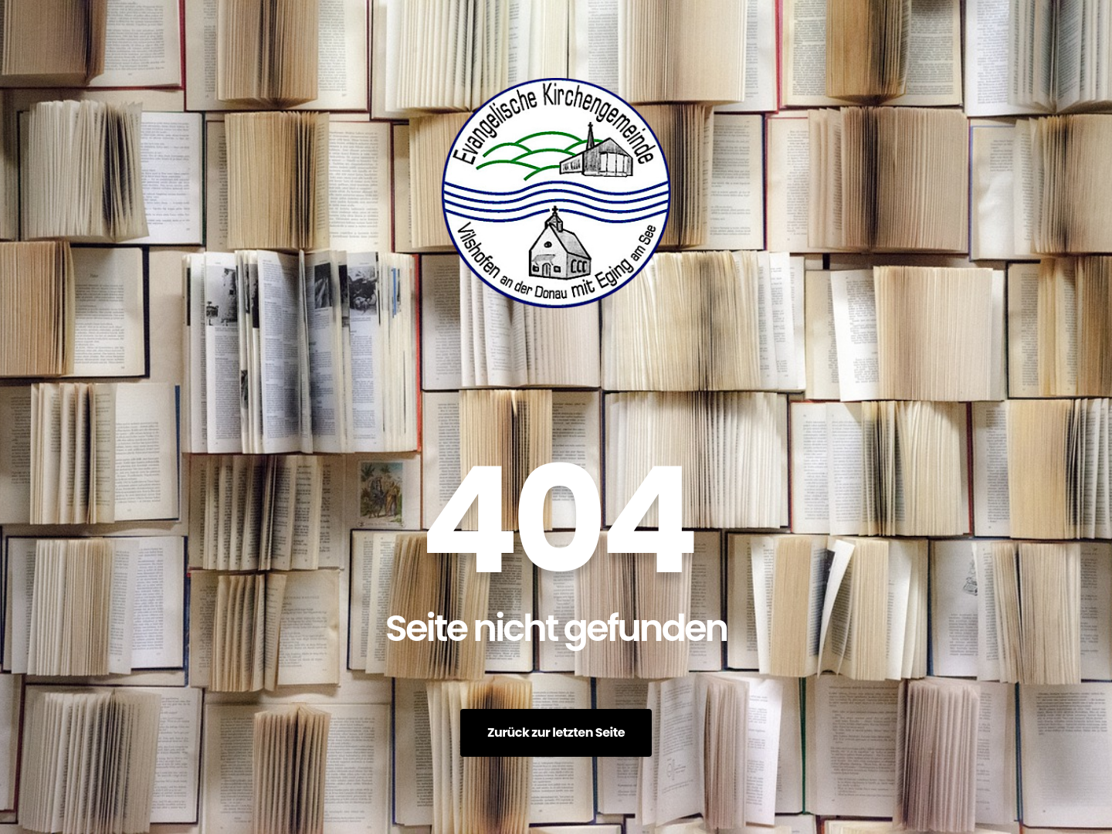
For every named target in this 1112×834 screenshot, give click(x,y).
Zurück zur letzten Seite (556, 732)
